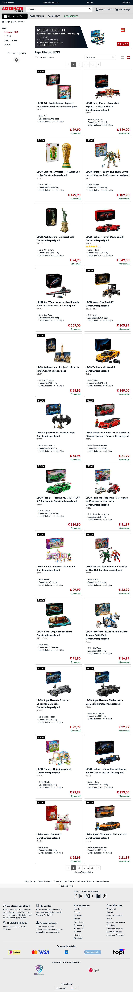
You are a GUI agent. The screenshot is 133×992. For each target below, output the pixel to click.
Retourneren (79, 925)
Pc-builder (54, 16)
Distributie (78, 938)
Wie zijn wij (111, 909)
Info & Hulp (126, 2)
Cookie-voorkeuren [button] (114, 932)
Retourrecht (79, 928)
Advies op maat (8, 2)
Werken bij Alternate (51, 2)
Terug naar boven (66, 886)
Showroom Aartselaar (115, 935)
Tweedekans (37, 16)
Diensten (77, 935)
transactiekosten (102, 881)
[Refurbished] (71, 16)
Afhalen (90, 2)
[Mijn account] (104, 9)
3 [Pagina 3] (84, 64)
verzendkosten (86, 881)
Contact (110, 912)
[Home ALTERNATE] (12, 9)
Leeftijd (7, 36)
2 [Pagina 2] (79, 64)
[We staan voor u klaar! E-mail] (17, 906)
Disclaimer (111, 925)
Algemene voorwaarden (116, 922)
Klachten (77, 932)
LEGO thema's (10, 40)
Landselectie (66, 984)
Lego (8, 22)
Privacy (109, 919)
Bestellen (77, 909)
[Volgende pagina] (98, 64)
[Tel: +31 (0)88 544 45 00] (17, 923)
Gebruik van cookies (115, 915)
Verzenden (78, 915)
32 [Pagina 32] (92, 64)
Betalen (77, 912)
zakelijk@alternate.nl (24, 915)
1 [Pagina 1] (73, 64)
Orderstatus (78, 922)
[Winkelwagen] (123, 9)
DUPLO (7, 44)
